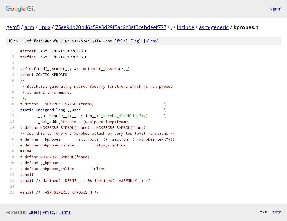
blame (151, 41)
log (135, 41)
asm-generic (214, 27)
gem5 (13, 27)
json (276, 212)
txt (263, 212)
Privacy (49, 212)
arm (29, 27)
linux (44, 27)
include (185, 27)
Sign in (275, 8)
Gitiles (33, 212)
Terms (65, 212)
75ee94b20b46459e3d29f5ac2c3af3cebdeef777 (110, 27)
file (121, 41)
